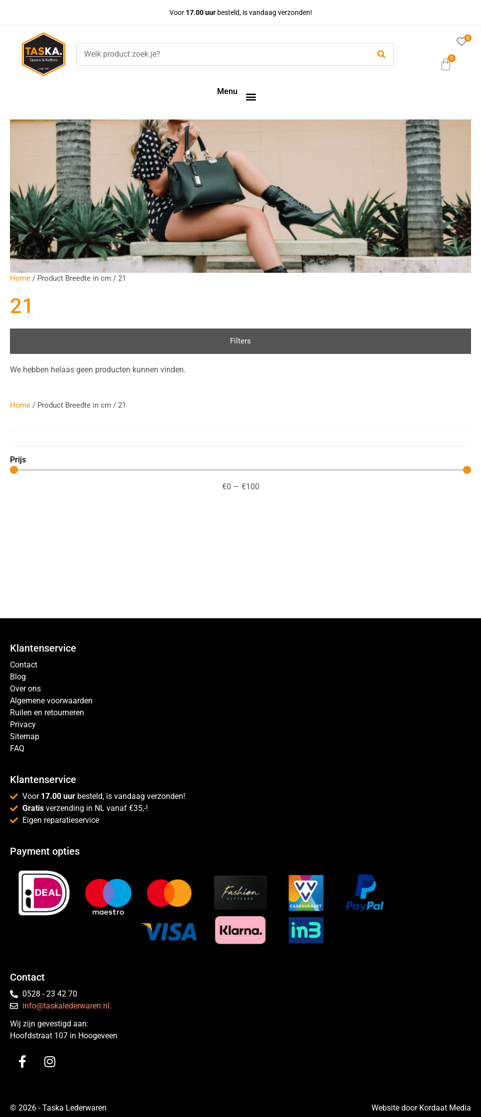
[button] (250, 96)
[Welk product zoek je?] (220, 54)
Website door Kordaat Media (421, 1108)
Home (20, 278)
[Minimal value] (240, 470)
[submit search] (381, 54)
